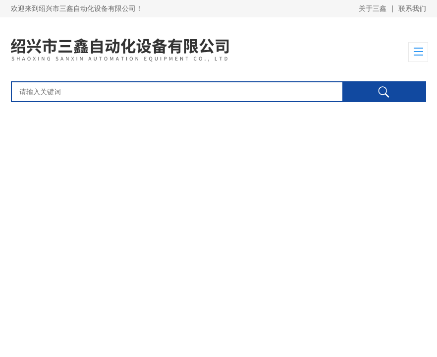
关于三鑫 (372, 8)
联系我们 (412, 8)
